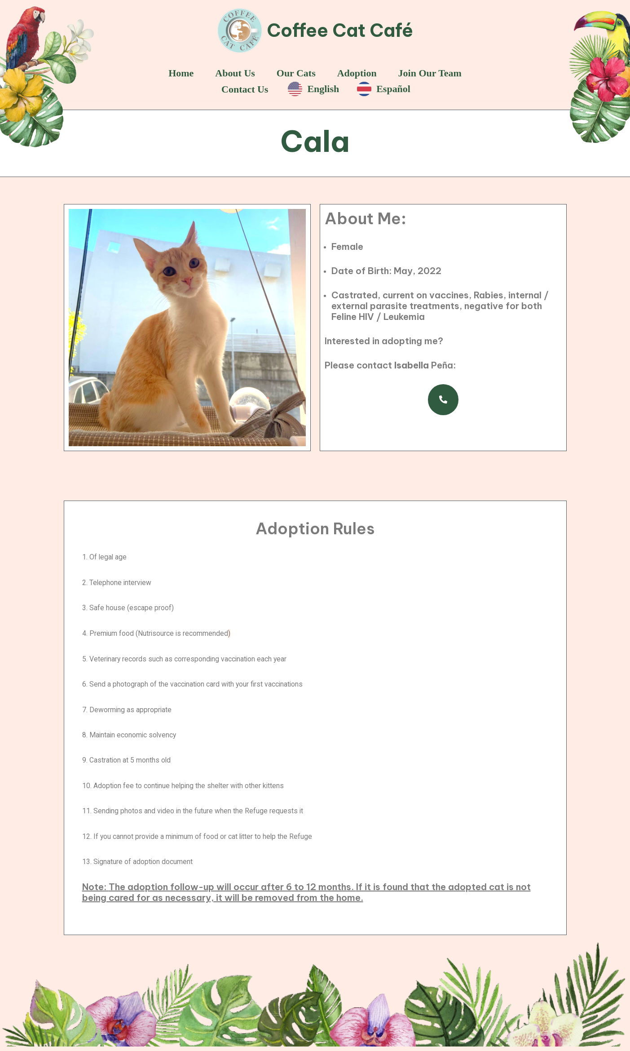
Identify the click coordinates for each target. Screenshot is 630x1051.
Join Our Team (431, 73)
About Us (234, 73)
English (313, 89)
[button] (443, 400)
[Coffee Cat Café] (315, 30)
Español (384, 89)
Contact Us (244, 89)
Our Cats (296, 73)
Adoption (357, 73)
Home (179, 73)
